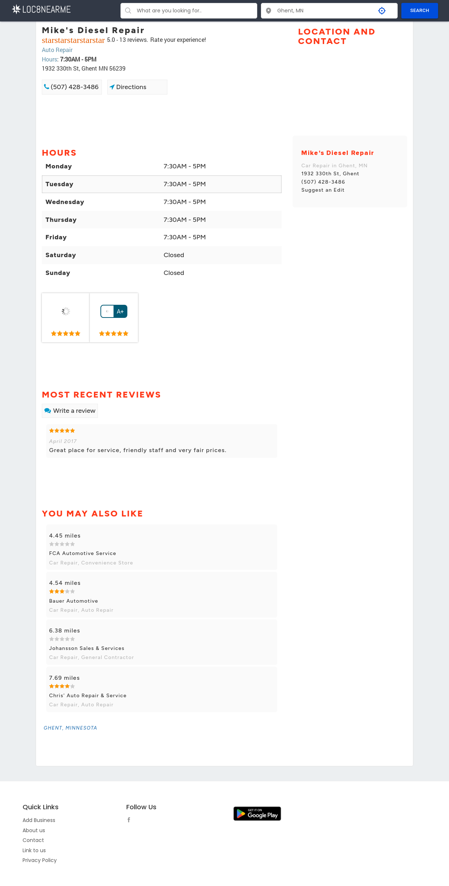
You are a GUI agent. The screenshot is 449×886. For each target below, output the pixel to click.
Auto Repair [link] (57, 49)
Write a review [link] (69, 411)
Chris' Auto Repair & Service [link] (88, 696)
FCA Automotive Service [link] (82, 553)
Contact (33, 840)
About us (34, 830)
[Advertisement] (162, 120)
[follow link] (130, 821)
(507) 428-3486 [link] (71, 87)
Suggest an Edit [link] (323, 190)
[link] (66, 318)
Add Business (39, 820)
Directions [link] (128, 87)
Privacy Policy (40, 860)
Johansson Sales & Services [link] (86, 648)
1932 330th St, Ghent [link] (330, 174)
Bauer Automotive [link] (73, 601)
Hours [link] (49, 59)
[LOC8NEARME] (41, 8)
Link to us (34, 850)
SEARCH (419, 10)
